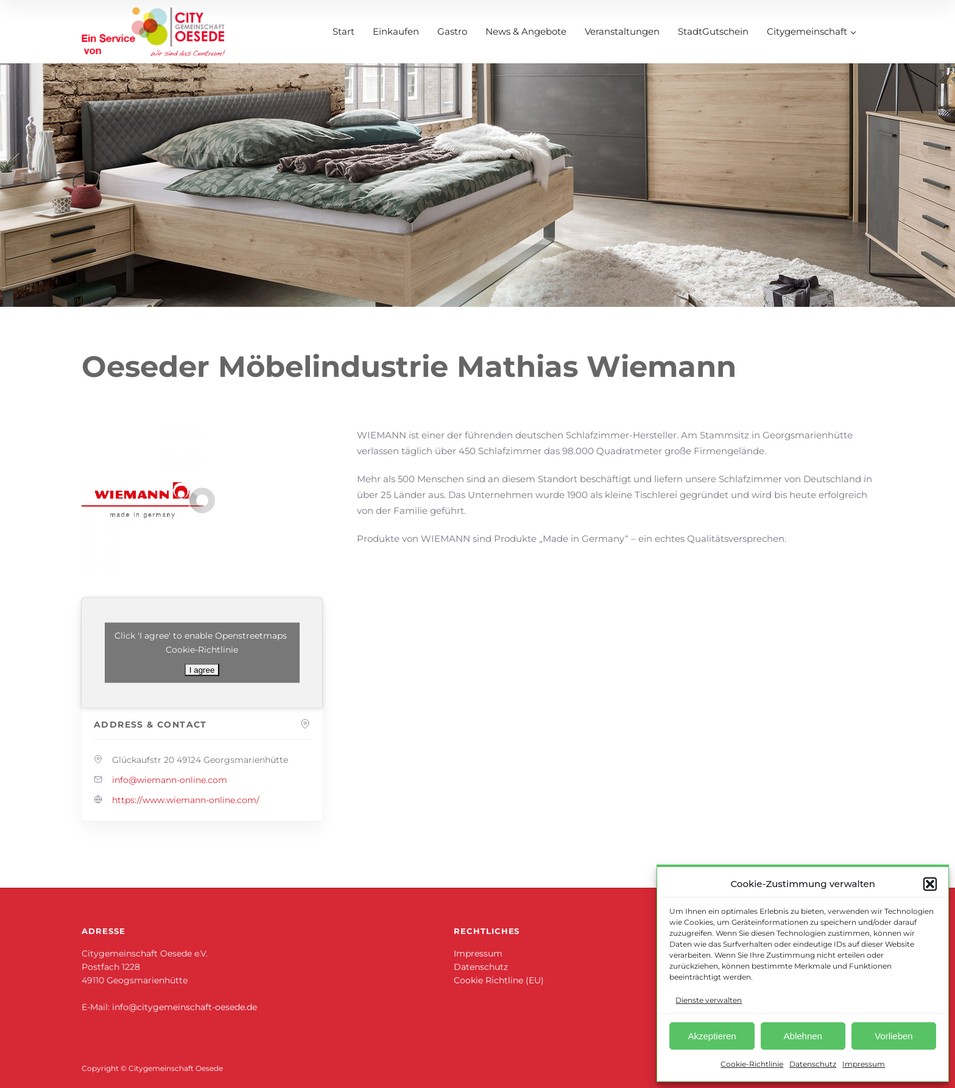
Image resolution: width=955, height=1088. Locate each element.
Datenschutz (812, 1064)
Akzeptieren (712, 1036)
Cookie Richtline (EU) (499, 980)
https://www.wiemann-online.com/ (185, 800)
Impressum (863, 1064)
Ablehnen (803, 1036)
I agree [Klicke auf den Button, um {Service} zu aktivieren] (202, 669)
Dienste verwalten (708, 1000)
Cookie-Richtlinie (752, 1064)
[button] (930, 884)
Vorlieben (894, 1036)
